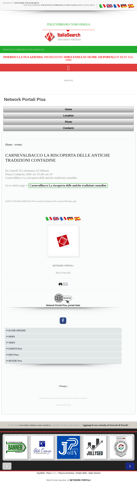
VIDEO (11, 342)
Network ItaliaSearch (26, 3)
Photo (68, 121)
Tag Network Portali (63, 405)
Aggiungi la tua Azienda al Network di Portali (105, 425)
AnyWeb (41, 473)
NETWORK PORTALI (80, 480)
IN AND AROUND (17, 330)
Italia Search (94, 473)
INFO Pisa (13, 355)
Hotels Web (81, 473)
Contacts (68, 128)
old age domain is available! (59, 5)
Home (68, 109)
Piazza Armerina (66, 473)
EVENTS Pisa (15, 349)
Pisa (48, 473)
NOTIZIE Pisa (15, 361)
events (18, 144)
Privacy (63, 386)
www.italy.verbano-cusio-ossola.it (23, 49)
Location (68, 115)
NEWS (11, 336)
